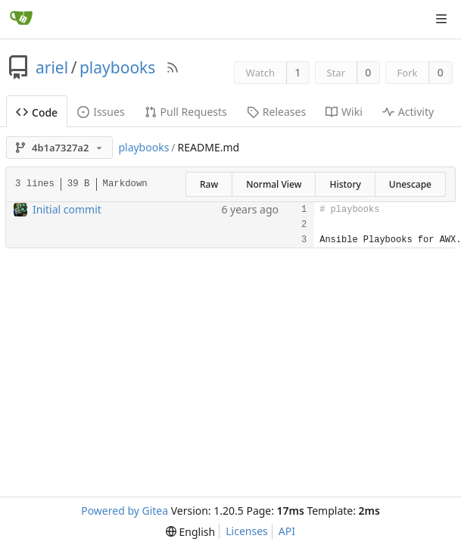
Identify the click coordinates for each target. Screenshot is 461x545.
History (344, 184)
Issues (100, 111)
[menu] (190, 532)
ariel (52, 67)
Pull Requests (186, 111)
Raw (209, 184)
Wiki (344, 111)
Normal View (273, 184)
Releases (276, 111)
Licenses (247, 531)
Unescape (410, 184)
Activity (408, 111)
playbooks (117, 67)
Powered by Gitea (124, 510)
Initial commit (67, 209)
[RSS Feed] (172, 67)
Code (37, 112)
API (287, 531)
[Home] (21, 19)
